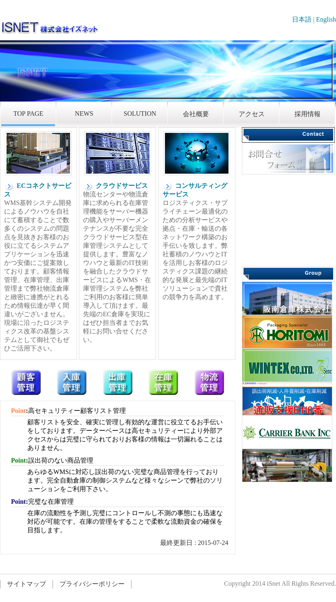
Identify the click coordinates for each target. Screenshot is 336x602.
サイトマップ (26, 583)
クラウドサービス (115, 185)
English (326, 19)
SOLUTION (140, 113)
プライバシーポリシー (92, 583)
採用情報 (307, 113)
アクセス (252, 113)
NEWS (84, 113)
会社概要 (196, 113)
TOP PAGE (28, 113)
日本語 (302, 19)
